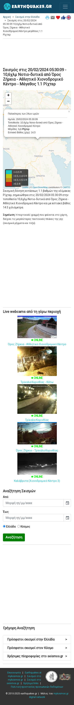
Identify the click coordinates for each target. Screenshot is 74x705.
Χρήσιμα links (30, 683)
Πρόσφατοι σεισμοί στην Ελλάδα (37, 639)
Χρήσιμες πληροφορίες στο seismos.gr (37, 656)
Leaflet (25, 187)
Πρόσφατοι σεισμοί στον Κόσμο (37, 648)
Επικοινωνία (14, 672)
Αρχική (7, 17)
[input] (33, 503)
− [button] (8, 101)
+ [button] (8, 96)
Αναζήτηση (14, 537)
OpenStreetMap (40, 187)
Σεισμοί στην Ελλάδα (27, 17)
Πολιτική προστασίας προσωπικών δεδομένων (37, 686)
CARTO (66, 187)
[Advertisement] (37, 52)
